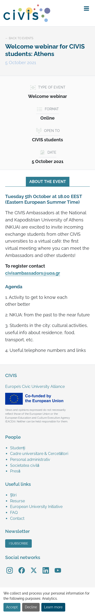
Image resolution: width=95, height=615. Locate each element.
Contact (17, 518)
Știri (13, 495)
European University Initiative (36, 506)
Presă (15, 471)
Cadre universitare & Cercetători (39, 453)
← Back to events (19, 38)
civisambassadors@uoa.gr (32, 273)
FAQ (14, 512)
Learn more (53, 607)
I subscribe (18, 543)
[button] (86, 8)
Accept (12, 607)
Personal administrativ (30, 459)
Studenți (17, 448)
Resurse (17, 501)
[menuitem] (50, 448)
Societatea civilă (24, 465)
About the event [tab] (47, 181)
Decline (31, 607)
